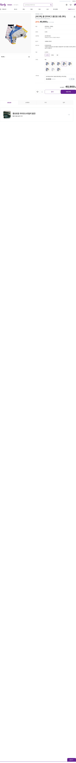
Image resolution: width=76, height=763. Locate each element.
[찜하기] (29, 56)
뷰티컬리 (16, 5)
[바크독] (41, 14)
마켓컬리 (9, 5)
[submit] (51, 5)
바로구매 (68, 92)
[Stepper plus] (73, 79)
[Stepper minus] (70, 79)
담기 (52, 92)
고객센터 (74, 1)
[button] (36, 115)
